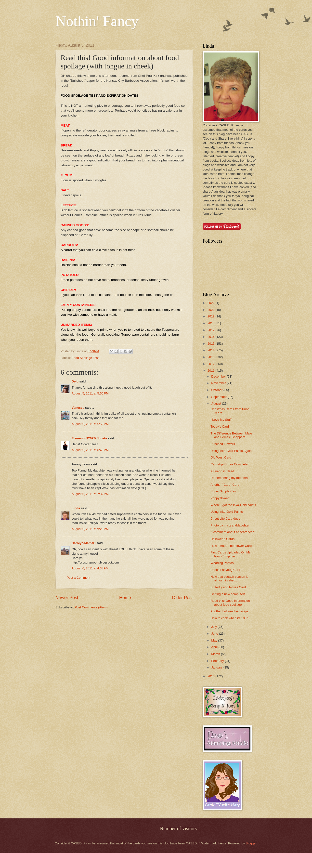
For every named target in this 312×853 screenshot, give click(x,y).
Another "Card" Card (224, 484)
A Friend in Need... (223, 471)
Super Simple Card (223, 491)
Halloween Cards (222, 539)
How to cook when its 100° (229, 618)
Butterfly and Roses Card (228, 587)
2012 (211, 364)
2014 (211, 350)
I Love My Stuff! (221, 419)
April (214, 647)
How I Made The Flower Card (231, 546)
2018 (211, 323)
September (219, 397)
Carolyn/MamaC (83, 543)
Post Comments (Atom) (91, 607)
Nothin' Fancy (97, 21)
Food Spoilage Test (85, 358)
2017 (211, 330)
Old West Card (220, 457)
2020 (211, 310)
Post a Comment (78, 577)
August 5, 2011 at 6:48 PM (90, 450)
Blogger (251, 843)
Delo (75, 381)
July (214, 627)
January (217, 667)
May (214, 640)
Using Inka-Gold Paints (226, 511)
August (216, 403)
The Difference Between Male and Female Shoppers (231, 435)
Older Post (182, 597)
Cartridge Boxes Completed (229, 464)
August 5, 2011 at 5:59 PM (90, 424)
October (217, 390)
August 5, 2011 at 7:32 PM (90, 494)
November (219, 383)
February (218, 661)
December (219, 376)
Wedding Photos (222, 563)
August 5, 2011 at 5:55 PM (90, 393)
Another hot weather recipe (229, 611)
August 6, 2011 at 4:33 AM (90, 568)
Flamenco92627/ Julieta (89, 438)
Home (125, 597)
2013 (211, 357)
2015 (211, 343)
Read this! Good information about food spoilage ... (230, 602)
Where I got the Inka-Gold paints (233, 505)
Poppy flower (219, 498)
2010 (211, 676)
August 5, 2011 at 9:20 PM (90, 529)
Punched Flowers (222, 444)
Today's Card (219, 426)
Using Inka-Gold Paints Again (230, 451)
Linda (76, 508)
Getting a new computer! (227, 594)
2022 (211, 303)
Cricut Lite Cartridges (225, 518)
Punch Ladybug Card (225, 570)
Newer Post (66, 597)
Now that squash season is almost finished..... (229, 578)
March (216, 654)
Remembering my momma (229, 478)
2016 (211, 337)
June (215, 633)
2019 (211, 316)
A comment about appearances (232, 532)
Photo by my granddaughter (229, 525)
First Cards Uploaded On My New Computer (230, 554)
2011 (211, 370)
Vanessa (78, 407)
